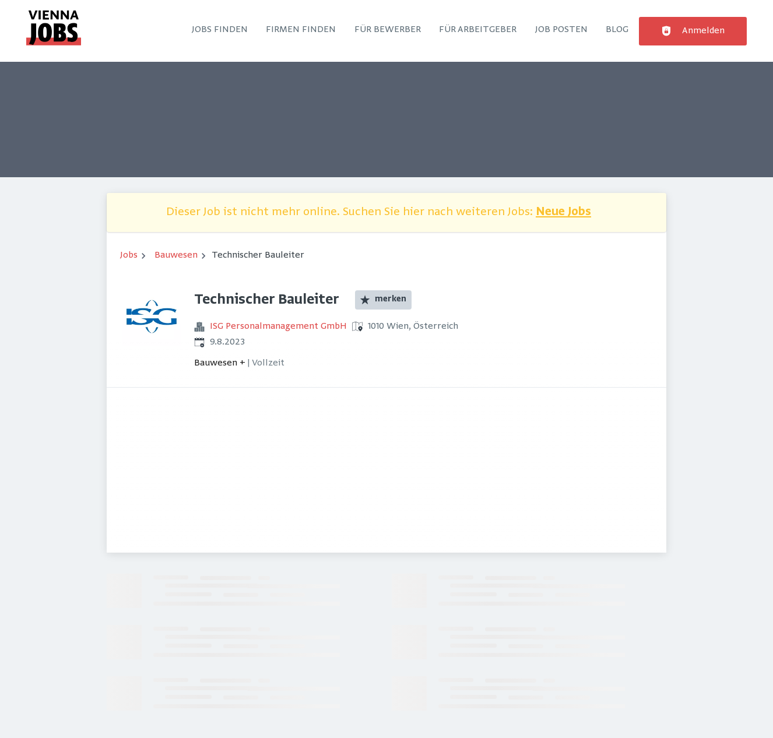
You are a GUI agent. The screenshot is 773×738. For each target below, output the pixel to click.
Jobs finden (220, 29)
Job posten (561, 29)
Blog (617, 29)
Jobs (129, 255)
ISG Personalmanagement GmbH (278, 326)
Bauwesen (176, 255)
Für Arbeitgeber (477, 29)
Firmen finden (301, 29)
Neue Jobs (563, 212)
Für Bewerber (387, 29)
